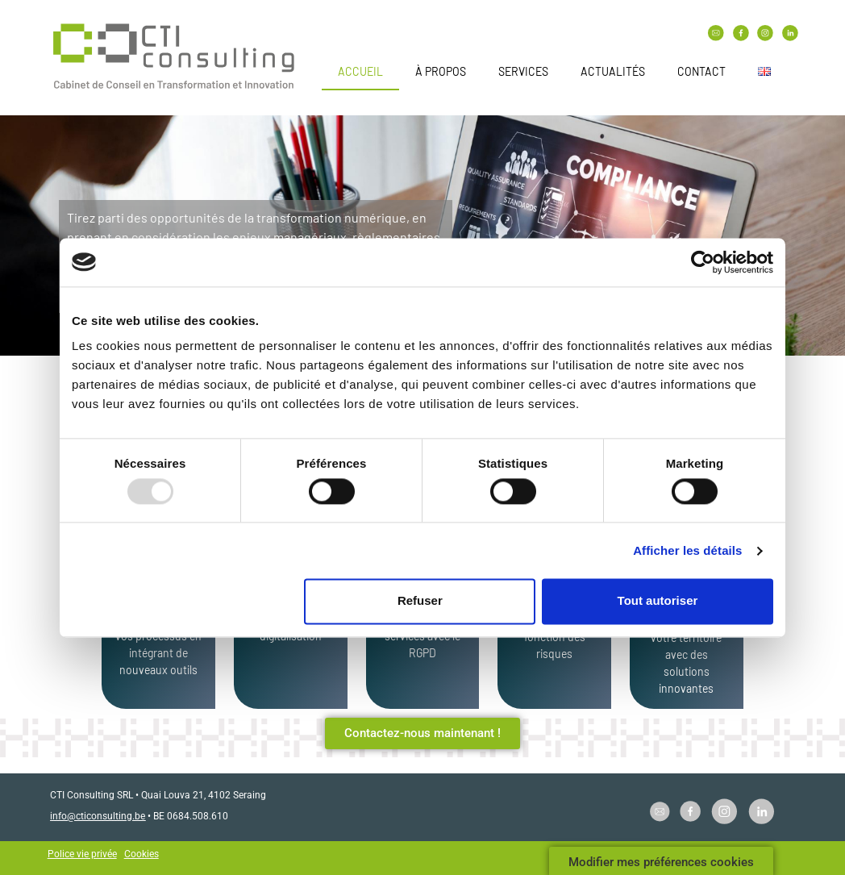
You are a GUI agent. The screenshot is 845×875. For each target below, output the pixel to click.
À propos (440, 71)
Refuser (420, 601)
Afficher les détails (687, 550)
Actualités (613, 71)
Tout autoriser (658, 601)
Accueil (360, 71)
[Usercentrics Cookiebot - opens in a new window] (702, 262)
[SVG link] (174, 58)
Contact (701, 71)
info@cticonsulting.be (97, 816)
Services (523, 71)
